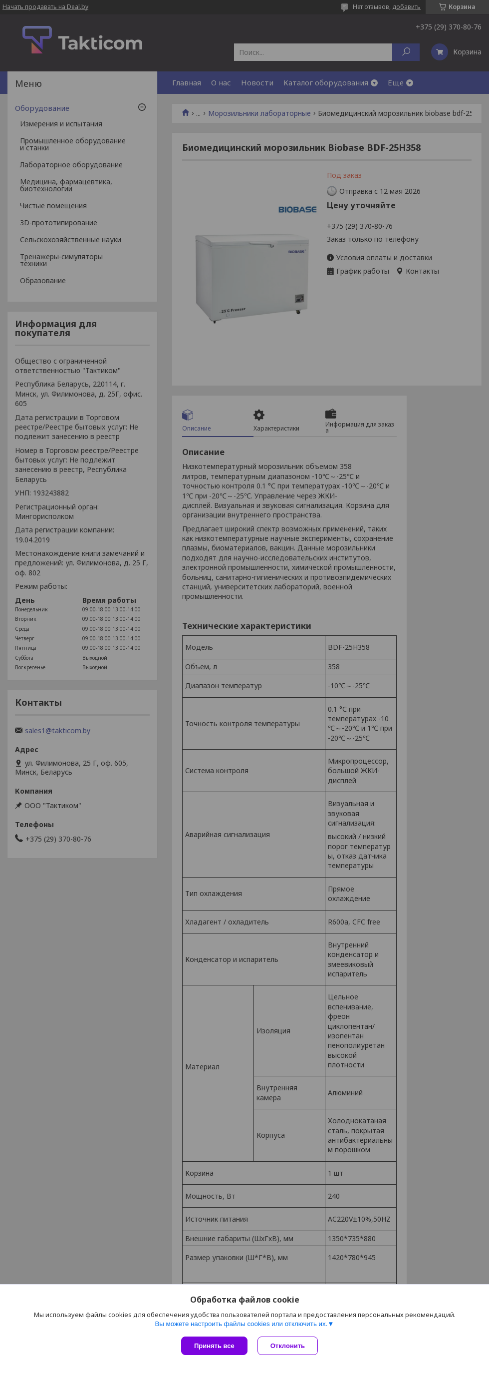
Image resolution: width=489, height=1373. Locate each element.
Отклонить (287, 1346)
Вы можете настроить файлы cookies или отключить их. (241, 1324)
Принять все (214, 1346)
